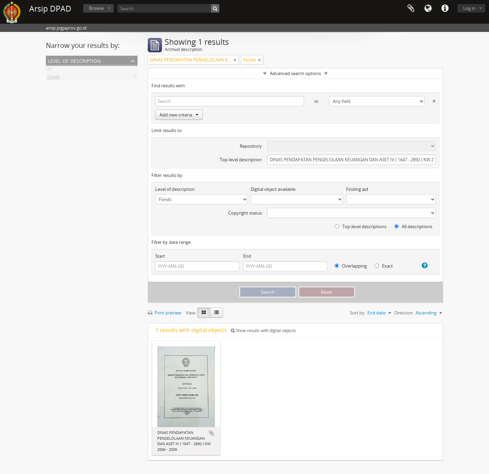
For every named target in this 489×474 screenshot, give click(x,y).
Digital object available (273, 189)
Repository (251, 146)
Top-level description (241, 160)
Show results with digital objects (263, 330)
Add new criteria (179, 115)
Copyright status (245, 213)
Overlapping (350, 266)
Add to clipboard (211, 433)
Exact (384, 266)
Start (160, 256)
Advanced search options (295, 73)
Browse (96, 8)
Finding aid (357, 189)
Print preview (164, 313)
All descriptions (413, 226)
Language (427, 8)
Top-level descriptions (360, 226)
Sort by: (357, 313)
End (247, 256)
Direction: (404, 313)
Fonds (53, 78)
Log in (469, 8)
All (49, 70)
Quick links (444, 8)
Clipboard (410, 8)
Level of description (74, 60)
